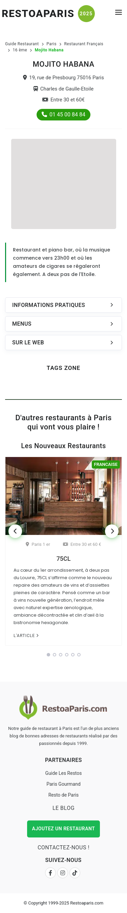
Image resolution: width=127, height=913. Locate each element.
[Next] (112, 531)
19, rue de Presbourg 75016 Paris (63, 78)
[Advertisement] (63, 183)
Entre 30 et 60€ (63, 100)
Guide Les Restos (63, 773)
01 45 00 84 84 (63, 114)
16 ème (20, 50)
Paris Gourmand (63, 784)
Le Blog (63, 808)
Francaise (106, 464)
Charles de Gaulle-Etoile (64, 89)
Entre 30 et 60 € (82, 544)
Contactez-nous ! (63, 847)
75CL (64, 558)
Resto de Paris (63, 795)
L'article (26, 635)
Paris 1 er (38, 544)
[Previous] (15, 531)
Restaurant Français (83, 44)
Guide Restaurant (22, 44)
